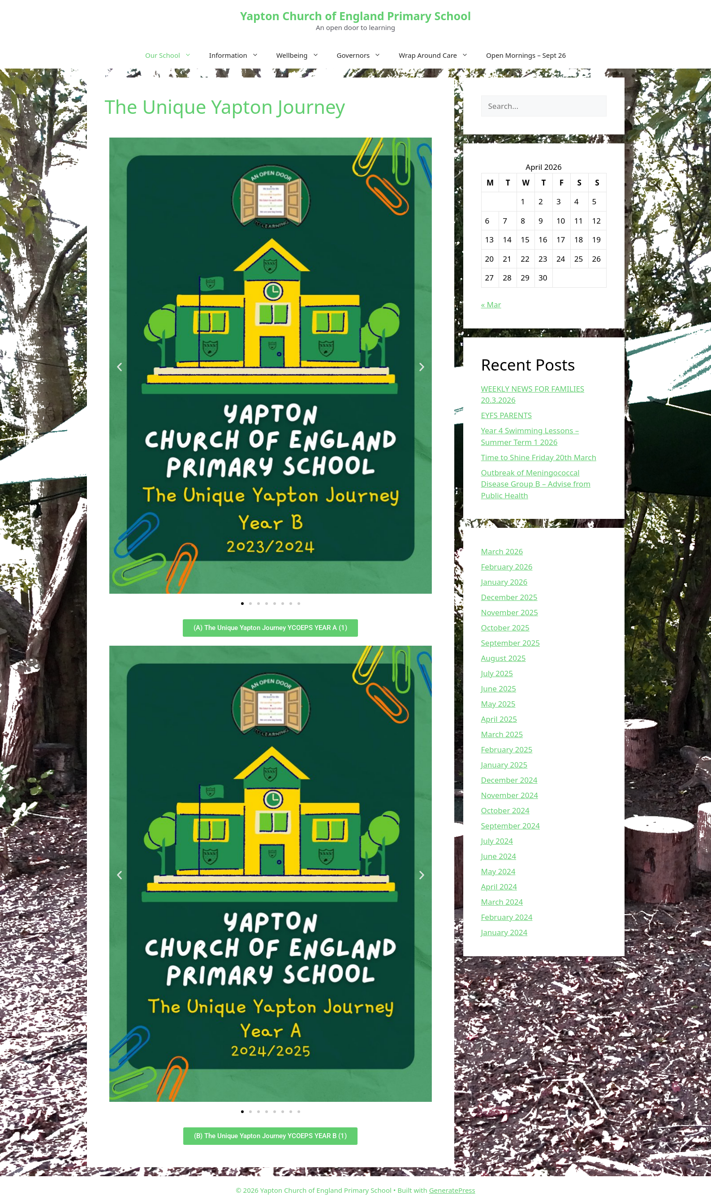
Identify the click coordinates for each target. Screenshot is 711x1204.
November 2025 (509, 612)
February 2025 (507, 749)
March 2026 (502, 551)
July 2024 (497, 841)
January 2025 (504, 765)
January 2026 (504, 582)
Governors (363, 55)
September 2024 (510, 825)
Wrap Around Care (438, 55)
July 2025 (497, 673)
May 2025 (498, 704)
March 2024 (502, 902)
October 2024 (505, 810)
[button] (119, 367)
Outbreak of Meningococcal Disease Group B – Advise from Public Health (536, 484)
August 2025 (503, 658)
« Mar (491, 304)
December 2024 (509, 780)
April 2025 (499, 719)
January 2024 (504, 932)
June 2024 (499, 856)
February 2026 (507, 566)
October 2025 (505, 627)
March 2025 (502, 734)
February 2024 (507, 917)
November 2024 (509, 795)
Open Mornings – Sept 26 (526, 55)
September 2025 (510, 643)
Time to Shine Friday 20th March (538, 457)
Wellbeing (302, 55)
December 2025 (509, 597)
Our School (172, 55)
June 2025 (499, 688)
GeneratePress (452, 1190)
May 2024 (498, 871)
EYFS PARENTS (506, 415)
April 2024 (499, 886)
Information (238, 55)
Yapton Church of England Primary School (355, 15)
